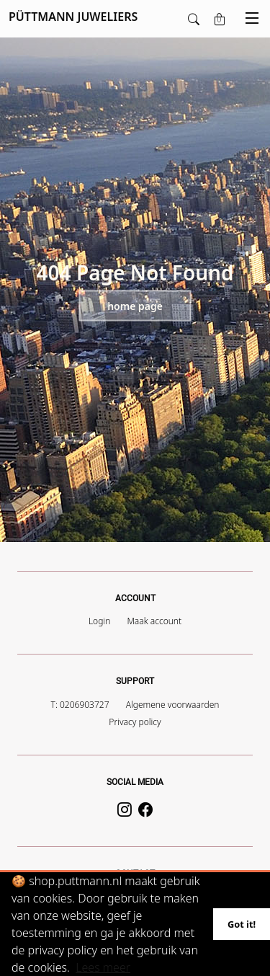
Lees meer (103, 967)
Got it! (242, 924)
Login (99, 621)
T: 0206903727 (80, 704)
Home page (135, 306)
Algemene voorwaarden (173, 704)
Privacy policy (135, 722)
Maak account (154, 621)
